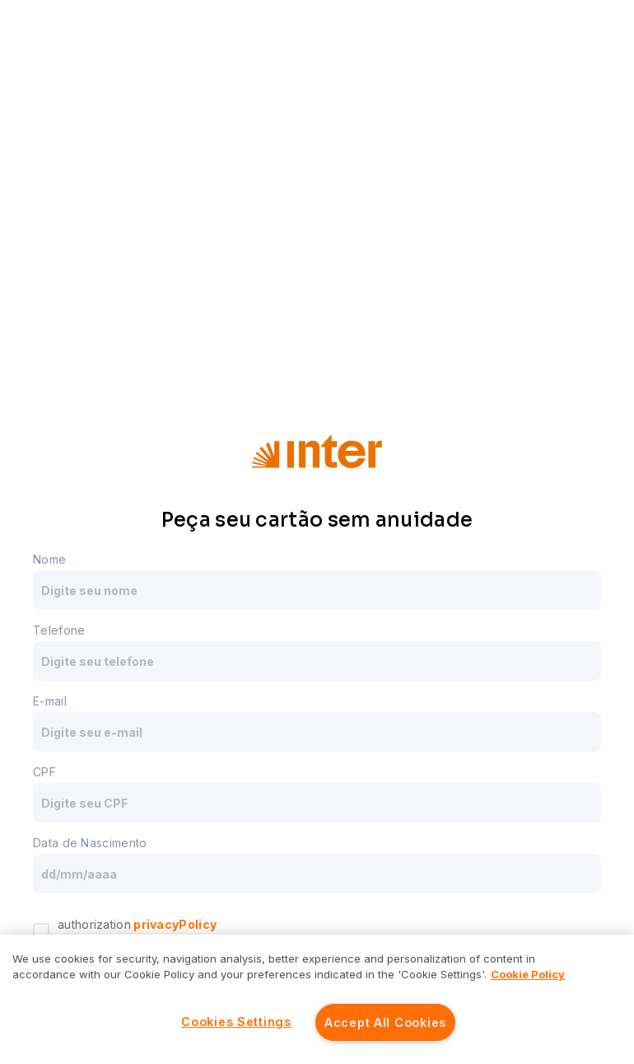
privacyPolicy (174, 924)
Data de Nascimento (90, 843)
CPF (44, 772)
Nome (49, 559)
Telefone (59, 630)
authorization (137, 924)
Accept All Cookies (385, 1022)
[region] (317, 999)
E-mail (50, 701)
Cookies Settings (236, 1022)
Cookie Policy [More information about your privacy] (528, 974)
